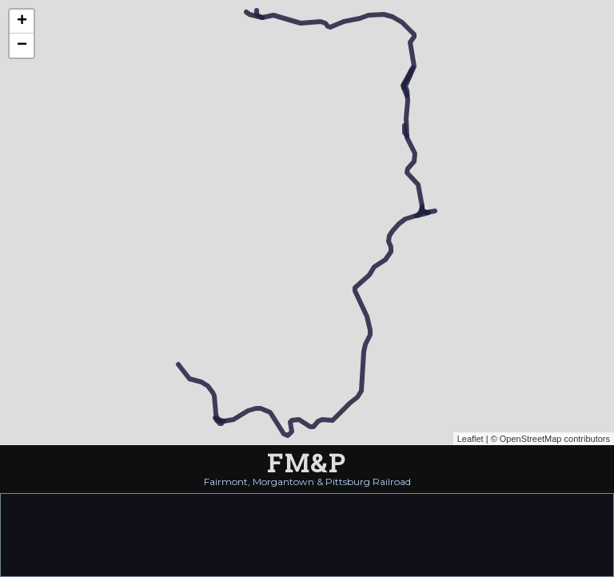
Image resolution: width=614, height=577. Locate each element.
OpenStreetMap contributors (555, 439)
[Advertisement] (307, 534)
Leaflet (470, 439)
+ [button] (22, 22)
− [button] (22, 46)
